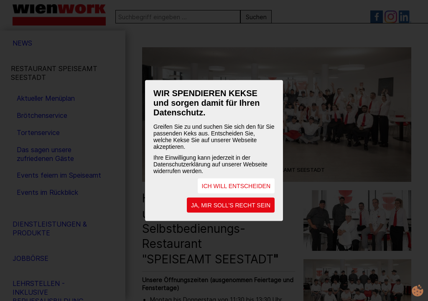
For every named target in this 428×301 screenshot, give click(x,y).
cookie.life (417, 290)
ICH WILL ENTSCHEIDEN (236, 186)
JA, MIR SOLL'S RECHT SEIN (230, 205)
